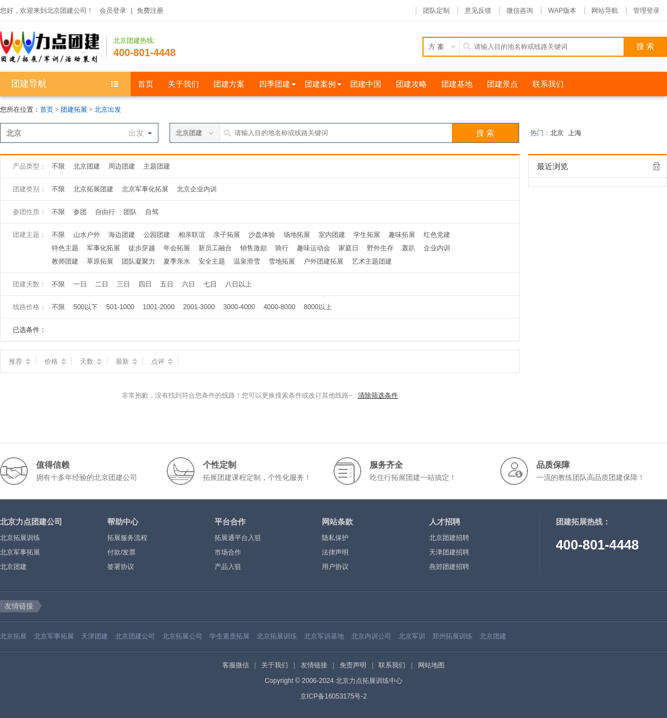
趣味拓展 (402, 235)
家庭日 (349, 248)
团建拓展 (75, 109)
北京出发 (107, 109)
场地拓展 (296, 235)
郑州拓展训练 (452, 636)
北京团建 (86, 166)
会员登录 (112, 10)
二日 (101, 284)
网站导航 (604, 10)
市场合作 (228, 552)
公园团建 (156, 235)
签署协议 (120, 567)
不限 (58, 166)
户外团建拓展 (323, 261)
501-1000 (120, 307)
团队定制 (436, 10)
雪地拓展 (281, 261)
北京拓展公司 (182, 636)
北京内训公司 (371, 636)
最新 (126, 361)
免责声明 (353, 665)
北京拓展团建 (93, 189)
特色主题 (65, 248)
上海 (574, 133)
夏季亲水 (176, 261)
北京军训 (412, 636)
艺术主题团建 (372, 261)
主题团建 (156, 166)
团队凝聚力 (138, 261)
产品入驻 (228, 567)
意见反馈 (478, 10)
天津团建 (94, 636)
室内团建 (331, 235)
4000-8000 (279, 307)
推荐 (20, 361)
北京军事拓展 (20, 552)
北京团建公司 (135, 636)
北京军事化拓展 (145, 189)
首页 (46, 109)
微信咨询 (519, 10)
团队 (130, 212)
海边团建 (121, 235)
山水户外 (86, 235)
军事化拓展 (103, 248)
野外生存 (380, 248)
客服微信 (235, 665)
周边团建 (121, 166)
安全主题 (211, 261)
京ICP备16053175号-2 (333, 696)
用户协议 (335, 567)
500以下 (85, 307)
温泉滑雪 (246, 261)
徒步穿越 (141, 248)
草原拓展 (100, 261)
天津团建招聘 (449, 552)
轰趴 (408, 248)
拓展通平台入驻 (238, 538)
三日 (123, 284)
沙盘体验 (261, 235)
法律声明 (335, 552)
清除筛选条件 (378, 395)
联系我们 (392, 665)
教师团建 (65, 261)
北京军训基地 (324, 636)
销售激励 (253, 248)
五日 (166, 284)
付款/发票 (121, 552)
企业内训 (437, 248)
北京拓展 (13, 636)
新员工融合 (215, 248)
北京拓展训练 (20, 538)
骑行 (281, 248)
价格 (55, 361)
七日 (210, 284)
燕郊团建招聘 (449, 567)
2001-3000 (199, 307)
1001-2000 (159, 307)
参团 (80, 212)
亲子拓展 (226, 235)
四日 (145, 284)
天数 (91, 361)
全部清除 (656, 166)
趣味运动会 (313, 248)
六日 (188, 284)
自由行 (105, 212)
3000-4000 (239, 307)
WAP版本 (562, 10)
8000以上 (317, 307)
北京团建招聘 (449, 538)
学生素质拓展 (230, 636)
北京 (557, 133)
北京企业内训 (197, 189)
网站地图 (431, 665)
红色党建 (437, 235)
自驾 (151, 212)
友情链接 (314, 665)
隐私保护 (335, 538)
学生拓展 (367, 235)
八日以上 (238, 284)
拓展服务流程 (127, 538)
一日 (80, 284)
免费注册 (150, 10)
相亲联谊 (191, 235)
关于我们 (274, 665)
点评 (162, 361)
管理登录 (646, 10)
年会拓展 (176, 248)
